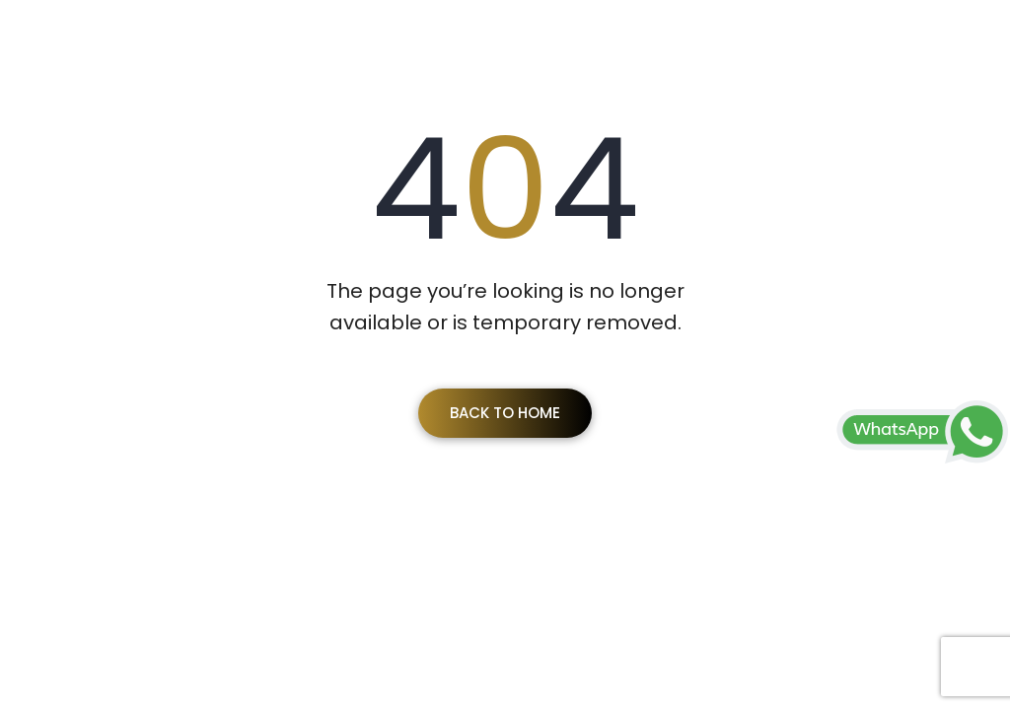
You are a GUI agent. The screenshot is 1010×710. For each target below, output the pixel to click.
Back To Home (505, 412)
